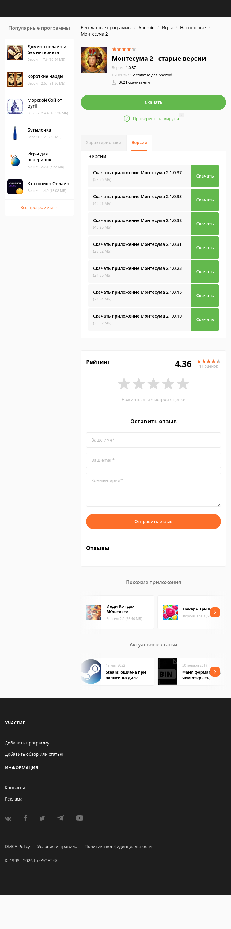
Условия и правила (57, 846)
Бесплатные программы (106, 27)
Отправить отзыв (153, 521)
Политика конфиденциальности (118, 846)
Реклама (13, 799)
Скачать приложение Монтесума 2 (137, 172)
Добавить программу (27, 743)
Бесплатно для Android (151, 75)
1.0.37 (124, 67)
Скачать (153, 102)
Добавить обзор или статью (34, 754)
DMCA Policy (17, 846)
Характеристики (103, 142)
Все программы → (39, 207)
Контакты (15, 787)
